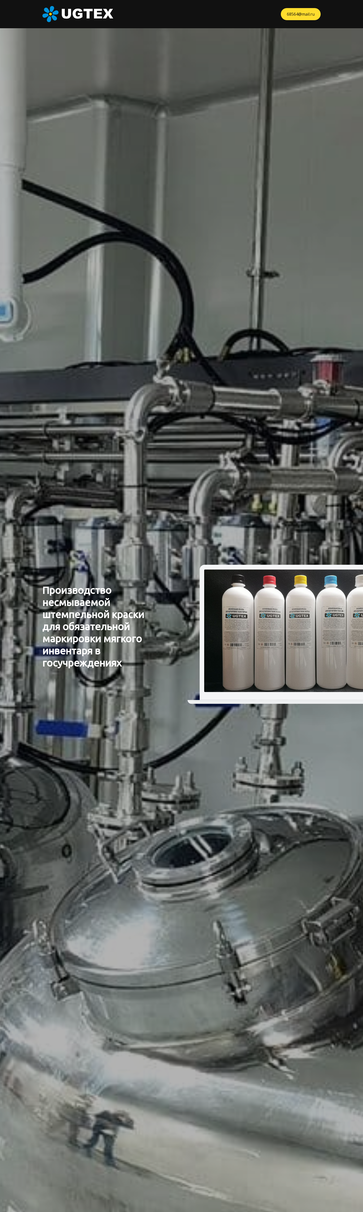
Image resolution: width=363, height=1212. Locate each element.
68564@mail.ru (301, 14)
